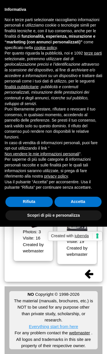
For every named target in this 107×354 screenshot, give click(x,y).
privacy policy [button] (56, 176)
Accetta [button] (78, 201)
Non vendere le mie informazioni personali (42, 154)
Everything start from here (53, 326)
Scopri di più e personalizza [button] (53, 215)
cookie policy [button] (45, 47)
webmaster (79, 332)
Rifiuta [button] (29, 201)
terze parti (93, 53)
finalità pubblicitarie (22, 87)
